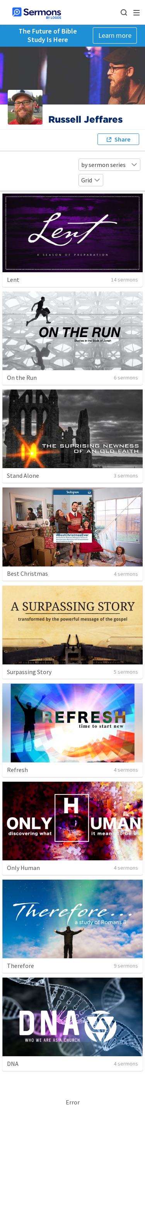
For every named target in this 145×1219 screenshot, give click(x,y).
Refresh (17, 770)
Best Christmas (27, 573)
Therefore (20, 965)
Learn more (114, 35)
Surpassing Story (29, 672)
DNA (13, 1063)
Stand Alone (23, 475)
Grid (91, 180)
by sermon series (109, 165)
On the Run (22, 377)
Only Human (23, 868)
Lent (13, 279)
